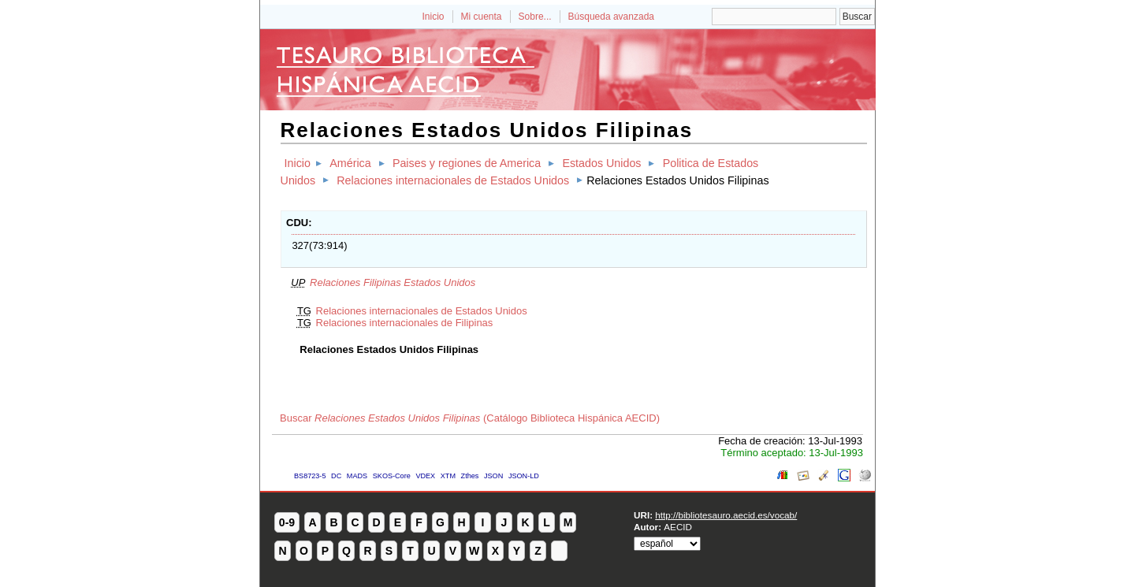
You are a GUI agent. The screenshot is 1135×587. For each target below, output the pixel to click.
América (349, 163)
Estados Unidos (601, 163)
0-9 (287, 522)
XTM (448, 476)
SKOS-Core (392, 476)
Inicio (433, 16)
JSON (493, 476)
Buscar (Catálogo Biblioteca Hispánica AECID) (470, 418)
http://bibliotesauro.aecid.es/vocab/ (726, 515)
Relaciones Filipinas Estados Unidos (392, 282)
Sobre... (535, 16)
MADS (357, 476)
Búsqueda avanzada (611, 16)
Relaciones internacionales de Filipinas (404, 323)
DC (336, 476)
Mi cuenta (481, 16)
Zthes (470, 476)
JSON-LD (523, 476)
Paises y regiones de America (467, 163)
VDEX (425, 476)
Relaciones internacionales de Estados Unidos (453, 180)
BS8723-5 (310, 476)
